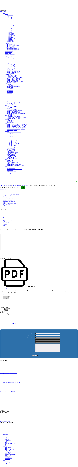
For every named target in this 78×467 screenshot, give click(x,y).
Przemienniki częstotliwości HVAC (13, 49)
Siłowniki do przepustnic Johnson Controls (14, 79)
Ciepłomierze (9, 55)
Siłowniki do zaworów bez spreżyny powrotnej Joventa (16, 127)
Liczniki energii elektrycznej (10, 54)
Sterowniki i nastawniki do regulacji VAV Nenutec (15, 165)
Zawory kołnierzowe (10, 30)
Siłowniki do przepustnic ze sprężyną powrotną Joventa (16, 125)
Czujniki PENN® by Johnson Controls (13, 116)
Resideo (6, 94)
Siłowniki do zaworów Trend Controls (13, 112)
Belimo (6, 89)
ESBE (6, 166)
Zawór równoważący (8, 459)
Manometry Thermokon (11, 150)
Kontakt (4, 180)
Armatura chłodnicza (8, 52)
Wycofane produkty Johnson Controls (13, 59)
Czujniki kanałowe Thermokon (14, 140)
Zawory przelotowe (10, 36)
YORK (6, 175)
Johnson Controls (8, 74)
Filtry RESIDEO (10, 98)
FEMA (6, 105)
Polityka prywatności (8, 464)
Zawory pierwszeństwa (11, 35)
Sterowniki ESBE (10, 172)
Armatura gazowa (8, 53)
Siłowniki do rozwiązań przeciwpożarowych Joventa (16, 126)
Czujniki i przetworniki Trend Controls (13, 109)
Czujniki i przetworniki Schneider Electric (14, 102)
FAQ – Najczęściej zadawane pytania (11, 178)
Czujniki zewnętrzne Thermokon (14, 139)
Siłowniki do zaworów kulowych (15, 21)
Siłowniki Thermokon (11, 154)
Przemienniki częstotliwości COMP (13, 48)
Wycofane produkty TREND (12, 61)
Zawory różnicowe (10, 39)
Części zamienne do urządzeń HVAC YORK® (11, 194)
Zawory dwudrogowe (10, 26)
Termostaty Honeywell (11, 64)
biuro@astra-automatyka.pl (6, 1)
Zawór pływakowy (8, 457)
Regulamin (7, 465)
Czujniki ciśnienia (10, 15)
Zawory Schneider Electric (11, 104)
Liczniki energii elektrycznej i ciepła (9, 198)
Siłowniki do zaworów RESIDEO (13, 99)
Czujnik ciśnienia (8, 449)
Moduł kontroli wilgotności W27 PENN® (7, 393)
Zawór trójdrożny (8, 460)
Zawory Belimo (9, 93)
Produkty (4, 13)
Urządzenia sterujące (6, 204)
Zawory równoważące (11, 38)
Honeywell (7, 63)
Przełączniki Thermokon (11, 149)
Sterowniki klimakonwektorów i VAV (9, 203)
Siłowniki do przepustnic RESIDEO (13, 97)
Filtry (4, 196)
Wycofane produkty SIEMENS (12, 60)
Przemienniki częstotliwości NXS (13, 50)
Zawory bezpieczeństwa (11, 25)
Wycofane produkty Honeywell (12, 58)
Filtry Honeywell (10, 69)
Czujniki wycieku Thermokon (14, 145)
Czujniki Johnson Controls (11, 76)
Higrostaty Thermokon (11, 146)
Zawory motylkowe (10, 33)
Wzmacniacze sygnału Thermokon (13, 152)
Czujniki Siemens (10, 84)
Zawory (6, 24)
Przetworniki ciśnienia (9, 51)
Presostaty (6, 42)
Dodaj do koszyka (4, 288)
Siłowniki (4, 202)
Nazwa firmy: (30, 335)
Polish (3, 184)
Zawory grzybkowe (10, 28)
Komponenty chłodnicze (7, 197)
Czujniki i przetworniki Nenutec (12, 162)
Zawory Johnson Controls (11, 82)
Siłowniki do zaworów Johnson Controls (14, 80)
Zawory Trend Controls (11, 114)
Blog (5, 177)
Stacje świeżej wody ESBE (11, 171)
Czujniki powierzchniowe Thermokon (15, 143)
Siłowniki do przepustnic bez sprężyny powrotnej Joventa (17, 124)
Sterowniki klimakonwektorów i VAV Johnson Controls (16, 81)
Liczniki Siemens (10, 85)
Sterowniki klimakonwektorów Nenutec (14, 164)
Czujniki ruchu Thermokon (14, 136)
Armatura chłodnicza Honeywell (12, 66)
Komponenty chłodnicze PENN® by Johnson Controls (16, 117)
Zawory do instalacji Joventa (12, 130)
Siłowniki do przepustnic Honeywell (13, 71)
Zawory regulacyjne (10, 37)
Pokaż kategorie (3, 189)
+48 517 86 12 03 (3, 434)
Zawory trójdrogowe (10, 41)
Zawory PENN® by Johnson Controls (13, 118)
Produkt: (31, 333)
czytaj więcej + (3, 294)
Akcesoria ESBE (10, 167)
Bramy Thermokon (10, 151)
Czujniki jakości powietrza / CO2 (13, 16)
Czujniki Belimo (10, 91)
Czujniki (6, 14)
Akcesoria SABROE (6, 193)
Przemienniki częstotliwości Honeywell (14, 70)
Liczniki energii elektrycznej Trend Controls (14, 110)
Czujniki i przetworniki (7, 195)
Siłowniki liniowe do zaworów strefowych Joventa (16, 129)
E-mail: (31, 339)
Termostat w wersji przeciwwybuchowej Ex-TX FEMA (10, 384)
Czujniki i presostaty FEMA (12, 106)
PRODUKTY (5, 448)
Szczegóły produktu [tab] (6, 296)
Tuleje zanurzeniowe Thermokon (12, 158)
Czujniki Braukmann (10, 120)
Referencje (7, 179)
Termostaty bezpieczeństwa (11, 44)
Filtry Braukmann (10, 121)
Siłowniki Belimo (10, 92)
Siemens (6, 83)
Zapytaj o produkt (12, 288)
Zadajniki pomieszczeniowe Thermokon (14, 132)
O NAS (4, 461)
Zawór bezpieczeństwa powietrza (10, 455)
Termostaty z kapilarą (10, 46)
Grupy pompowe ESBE (11, 168)
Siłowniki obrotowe (10, 23)
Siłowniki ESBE (10, 170)
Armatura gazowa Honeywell (12, 65)
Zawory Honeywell (10, 73)
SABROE (6, 447)
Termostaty (7, 43)
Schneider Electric (8, 101)
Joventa (6, 123)
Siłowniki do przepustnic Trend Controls (14, 111)
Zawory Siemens (10, 88)
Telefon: (31, 341)
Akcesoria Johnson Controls (12, 75)
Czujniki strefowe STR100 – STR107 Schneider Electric (10, 402)
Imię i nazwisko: (30, 337)
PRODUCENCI (5, 436)
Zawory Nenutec (10, 161)
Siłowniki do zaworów (11, 20)
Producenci (4, 62)
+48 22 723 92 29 (5, 0)
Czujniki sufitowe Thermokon (14, 138)
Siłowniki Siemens (10, 87)
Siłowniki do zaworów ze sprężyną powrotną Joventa (16, 128)
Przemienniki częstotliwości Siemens (13, 86)
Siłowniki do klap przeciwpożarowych (13, 19)
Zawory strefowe (10, 40)
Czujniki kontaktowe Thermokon (15, 144)
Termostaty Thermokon (11, 148)
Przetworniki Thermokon (11, 147)
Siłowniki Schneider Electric (12, 103)
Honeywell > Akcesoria (7, 216)
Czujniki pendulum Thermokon (14, 137)
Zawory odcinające (10, 34)
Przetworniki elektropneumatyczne (9, 201)
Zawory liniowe (9, 32)
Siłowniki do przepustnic (11, 22)
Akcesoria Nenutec (10, 163)
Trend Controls (7, 108)
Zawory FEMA (9, 107)
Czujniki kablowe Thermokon (14, 142)
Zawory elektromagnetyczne (12, 27)
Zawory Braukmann (10, 122)
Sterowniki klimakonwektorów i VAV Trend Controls (16, 113)
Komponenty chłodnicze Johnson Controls (14, 77)
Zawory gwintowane (10, 29)
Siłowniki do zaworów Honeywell (13, 72)
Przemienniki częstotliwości (10, 47)
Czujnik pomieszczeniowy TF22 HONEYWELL (8, 374)
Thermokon (7, 131)
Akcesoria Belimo (10, 90)
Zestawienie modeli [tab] (6, 297)
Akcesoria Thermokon (11, 157)
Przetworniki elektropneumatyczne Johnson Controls (16, 78)
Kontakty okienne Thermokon (12, 153)
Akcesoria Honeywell (10, 67)
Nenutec (6, 159)
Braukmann (7, 119)
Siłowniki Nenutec (10, 160)
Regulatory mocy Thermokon (12, 133)
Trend (4, 225)
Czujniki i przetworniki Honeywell (13, 68)
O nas (4, 176)
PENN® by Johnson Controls (10, 115)
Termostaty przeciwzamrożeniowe (13, 45)
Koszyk (39, 182)
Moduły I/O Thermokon (11, 155)
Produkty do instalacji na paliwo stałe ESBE (14, 169)
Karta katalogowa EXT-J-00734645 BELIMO (10, 323)
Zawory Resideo (10, 100)
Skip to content (3, 11)
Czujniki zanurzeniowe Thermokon (15, 141)
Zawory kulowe (9, 31)
